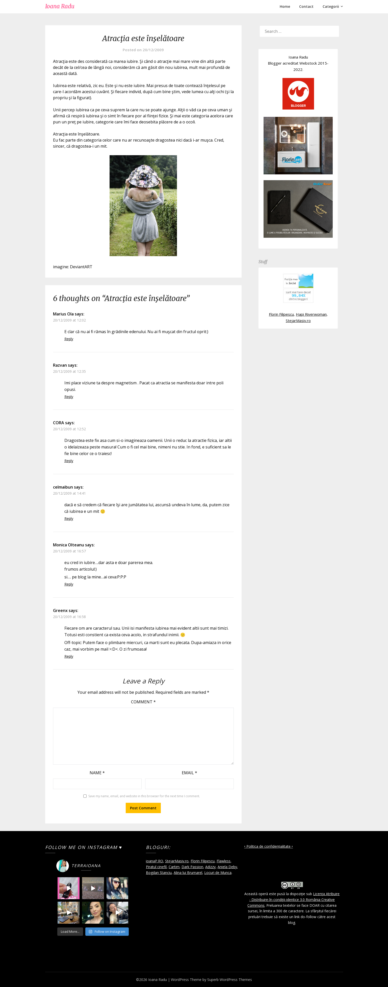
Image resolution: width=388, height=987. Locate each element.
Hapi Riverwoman (311, 314)
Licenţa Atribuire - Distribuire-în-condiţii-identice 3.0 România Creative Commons (293, 899)
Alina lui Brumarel (188, 872)
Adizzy (210, 866)
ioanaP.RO (154, 861)
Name (97, 773)
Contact (306, 6)
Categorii (331, 6)
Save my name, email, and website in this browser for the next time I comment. (144, 796)
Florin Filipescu (281, 314)
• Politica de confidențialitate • (268, 846)
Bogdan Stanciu (159, 872)
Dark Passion (192, 866)
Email (189, 773)
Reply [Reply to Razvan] (68, 396)
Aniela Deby (227, 866)
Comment (143, 702)
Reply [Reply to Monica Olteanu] (68, 584)
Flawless (223, 861)
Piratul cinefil (156, 866)
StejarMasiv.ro (298, 320)
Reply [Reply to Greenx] (68, 656)
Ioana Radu (59, 6)
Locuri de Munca (217, 872)
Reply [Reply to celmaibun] (68, 518)
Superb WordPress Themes (229, 979)
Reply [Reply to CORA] (68, 460)
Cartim (174, 866)
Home (285, 6)
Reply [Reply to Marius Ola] (68, 338)
